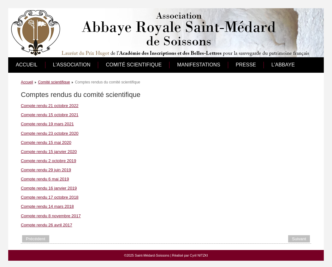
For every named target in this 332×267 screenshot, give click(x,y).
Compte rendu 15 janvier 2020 (49, 151)
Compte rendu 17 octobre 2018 (50, 197)
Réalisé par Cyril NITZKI (190, 255)
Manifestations (198, 64)
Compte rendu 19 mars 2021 (47, 124)
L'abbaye (283, 64)
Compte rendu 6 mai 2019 (45, 179)
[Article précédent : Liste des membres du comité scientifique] (35, 238)
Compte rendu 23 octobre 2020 (50, 133)
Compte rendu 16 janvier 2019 (49, 188)
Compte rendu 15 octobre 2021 (50, 114)
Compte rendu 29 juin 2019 (46, 170)
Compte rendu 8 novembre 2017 (51, 215)
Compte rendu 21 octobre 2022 (50, 105)
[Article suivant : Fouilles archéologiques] (299, 238)
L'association (72, 64)
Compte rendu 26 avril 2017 (46, 225)
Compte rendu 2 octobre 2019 (48, 160)
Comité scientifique (134, 64)
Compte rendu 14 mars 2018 (47, 206)
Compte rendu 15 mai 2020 (46, 142)
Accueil (27, 64)
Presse (246, 64)
